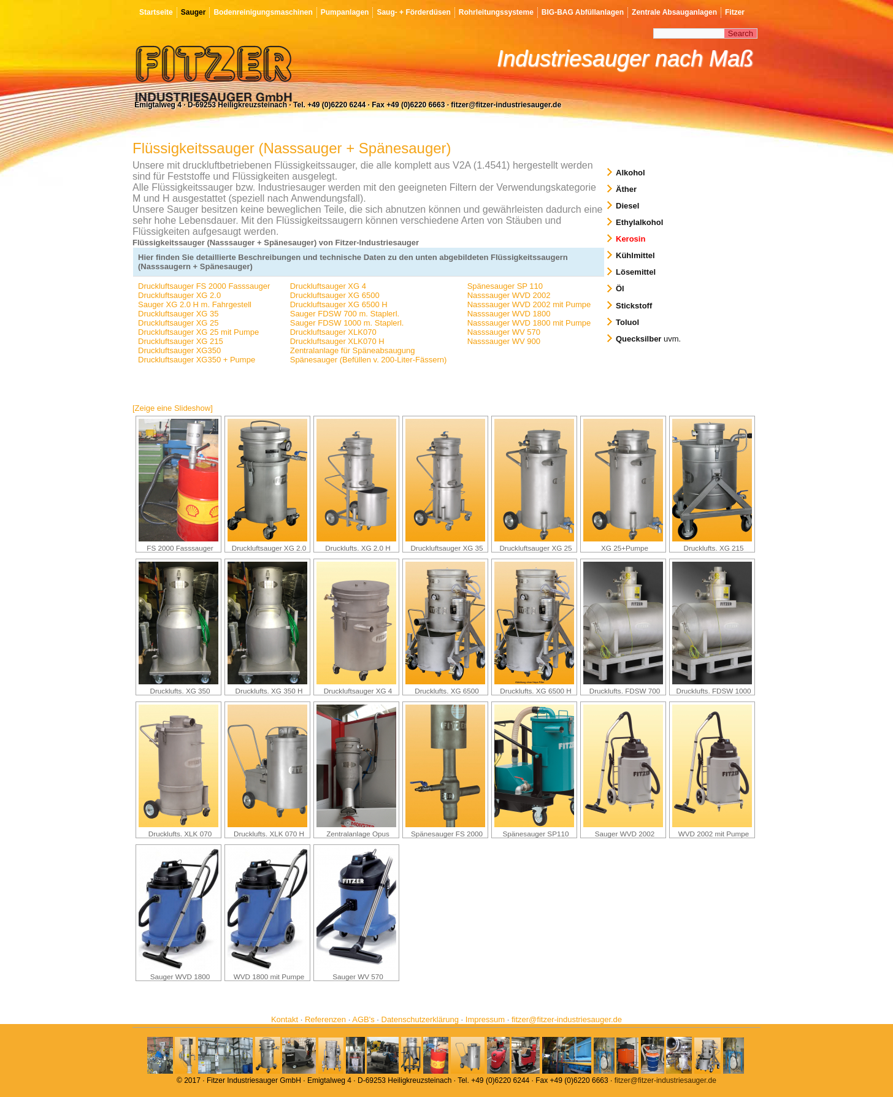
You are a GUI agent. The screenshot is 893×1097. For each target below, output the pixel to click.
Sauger (193, 12)
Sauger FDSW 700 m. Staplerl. (344, 313)
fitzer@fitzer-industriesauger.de (567, 1019)
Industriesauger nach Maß (625, 58)
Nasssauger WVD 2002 (509, 295)
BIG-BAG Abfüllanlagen (583, 12)
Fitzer (735, 12)
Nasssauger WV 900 (503, 341)
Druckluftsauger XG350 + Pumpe (196, 359)
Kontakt (284, 1019)
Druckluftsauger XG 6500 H (339, 304)
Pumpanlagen (345, 12)
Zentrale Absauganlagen (674, 12)
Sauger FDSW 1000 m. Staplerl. (347, 322)
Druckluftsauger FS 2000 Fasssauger (204, 286)
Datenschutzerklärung (420, 1019)
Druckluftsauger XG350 (179, 350)
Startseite (156, 12)
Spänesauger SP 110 (505, 286)
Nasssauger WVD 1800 (509, 313)
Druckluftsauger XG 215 (180, 341)
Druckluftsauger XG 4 (328, 286)
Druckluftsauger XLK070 (333, 332)
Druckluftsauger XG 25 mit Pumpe (198, 332)
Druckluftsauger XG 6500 (335, 295)
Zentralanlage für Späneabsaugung (352, 350)
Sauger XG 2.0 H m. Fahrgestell (194, 304)
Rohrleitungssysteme (496, 12)
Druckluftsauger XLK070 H (337, 341)
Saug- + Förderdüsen (413, 12)
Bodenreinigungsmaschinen (262, 12)
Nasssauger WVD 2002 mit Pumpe (529, 304)
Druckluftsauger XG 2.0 (179, 295)
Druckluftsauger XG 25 (178, 322)
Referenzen (325, 1019)
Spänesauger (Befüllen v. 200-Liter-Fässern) (368, 359)
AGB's (363, 1019)
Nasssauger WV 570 (503, 332)
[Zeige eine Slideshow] (172, 408)
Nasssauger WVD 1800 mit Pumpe (529, 322)
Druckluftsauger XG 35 (178, 313)
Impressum (485, 1019)
